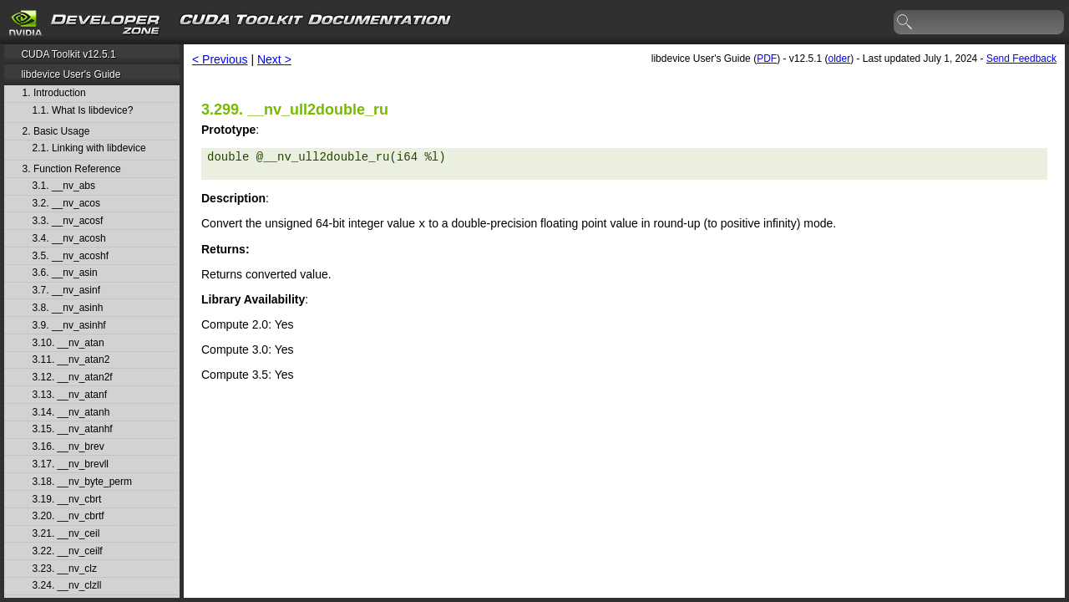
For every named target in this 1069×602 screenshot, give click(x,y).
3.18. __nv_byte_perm (82, 482)
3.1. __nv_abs (64, 186)
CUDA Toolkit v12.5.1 (68, 54)
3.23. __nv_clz (65, 569)
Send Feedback (1021, 58)
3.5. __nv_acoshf (71, 256)
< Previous (220, 59)
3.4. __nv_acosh (69, 238)
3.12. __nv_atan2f (73, 377)
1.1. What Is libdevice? (83, 110)
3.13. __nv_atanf (70, 395)
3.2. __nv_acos (66, 203)
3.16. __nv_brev (68, 446)
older (839, 58)
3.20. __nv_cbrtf (68, 516)
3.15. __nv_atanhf (73, 429)
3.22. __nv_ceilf (68, 551)
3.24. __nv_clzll (67, 585)
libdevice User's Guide (70, 74)
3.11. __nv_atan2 (71, 360)
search (905, 22)
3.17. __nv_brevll (71, 464)
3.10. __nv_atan (68, 343)
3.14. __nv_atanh (71, 412)
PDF (767, 58)
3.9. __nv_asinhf (69, 325)
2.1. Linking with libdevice (89, 148)
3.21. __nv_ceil (66, 533)
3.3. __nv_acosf (68, 221)
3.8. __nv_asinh (68, 308)
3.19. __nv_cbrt (67, 499)
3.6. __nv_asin (65, 273)
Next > (274, 59)
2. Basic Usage (56, 131)
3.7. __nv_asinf (66, 290)
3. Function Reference (72, 169)
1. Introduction (54, 93)
